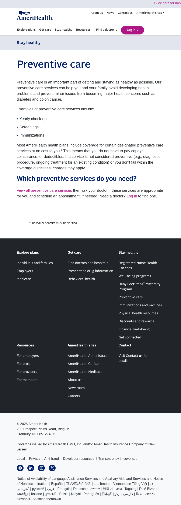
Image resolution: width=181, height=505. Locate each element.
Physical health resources (138, 313)
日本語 (107, 494)
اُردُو (117, 494)
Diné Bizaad (148, 489)
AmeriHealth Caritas (84, 363)
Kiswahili (23, 499)
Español (57, 484)
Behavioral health (81, 279)
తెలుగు (150, 494)
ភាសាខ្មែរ (22, 494)
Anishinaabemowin (46, 499)
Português (91, 494)
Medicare (24, 279)
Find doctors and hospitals (88, 263)
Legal (21, 458)
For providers (27, 372)
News (110, 12)
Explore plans (26, 29)
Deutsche (80, 489)
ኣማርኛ (95, 489)
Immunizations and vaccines (140, 305)
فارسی (128, 494)
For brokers (25, 363)
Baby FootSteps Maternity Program (139, 286)
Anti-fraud (51, 458)
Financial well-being (134, 329)
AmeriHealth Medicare (85, 372)
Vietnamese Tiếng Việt (130, 484)
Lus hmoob (102, 484)
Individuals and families (35, 263)
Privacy (34, 458)
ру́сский (38, 489)
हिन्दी (139, 494)
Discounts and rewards (136, 321)
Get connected (130, 337)
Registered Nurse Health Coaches (138, 265)
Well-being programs (135, 276)
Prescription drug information (90, 271)
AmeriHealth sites (149, 12)
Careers (74, 396)
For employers (28, 355)
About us (97, 12)
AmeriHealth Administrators (89, 355)
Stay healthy (63, 29)
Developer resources (78, 458)
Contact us (125, 12)
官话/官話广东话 (78, 484)
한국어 (108, 489)
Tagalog (130, 489)
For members (27, 380)
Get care (45, 29)
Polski (63, 494)
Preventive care (131, 297)
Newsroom (76, 388)
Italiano (36, 494)
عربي (51, 489)
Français (64, 489)
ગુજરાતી (50, 494)
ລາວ (119, 489)
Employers (25, 271)
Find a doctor (105, 29)
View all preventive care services (44, 190)
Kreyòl (76, 494)
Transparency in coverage (117, 458)
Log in (131, 30)
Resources (83, 29)
